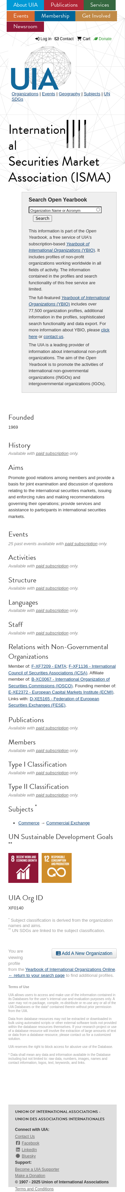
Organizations (25, 93)
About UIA (25, 5)
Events (20, 16)
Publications (64, 5)
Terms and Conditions (34, 1189)
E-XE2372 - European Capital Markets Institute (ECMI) (60, 692)
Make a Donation (30, 1175)
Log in (46, 39)
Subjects (92, 93)
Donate (103, 39)
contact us (53, 336)
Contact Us (25, 1136)
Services (99, 5)
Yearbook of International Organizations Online (70, 969)
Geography (69, 93)
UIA (33, 64)
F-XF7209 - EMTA (48, 666)
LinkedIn (26, 1149)
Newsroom (25, 26)
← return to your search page (36, 975)
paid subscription (52, 453)
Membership (55, 16)
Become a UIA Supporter (37, 1169)
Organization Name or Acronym (55, 211)
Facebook (27, 1143)
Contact (64, 39)
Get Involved (96, 16)
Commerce (29, 822)
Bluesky (25, 1155)
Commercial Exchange (68, 822)
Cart (83, 39)
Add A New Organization (84, 953)
